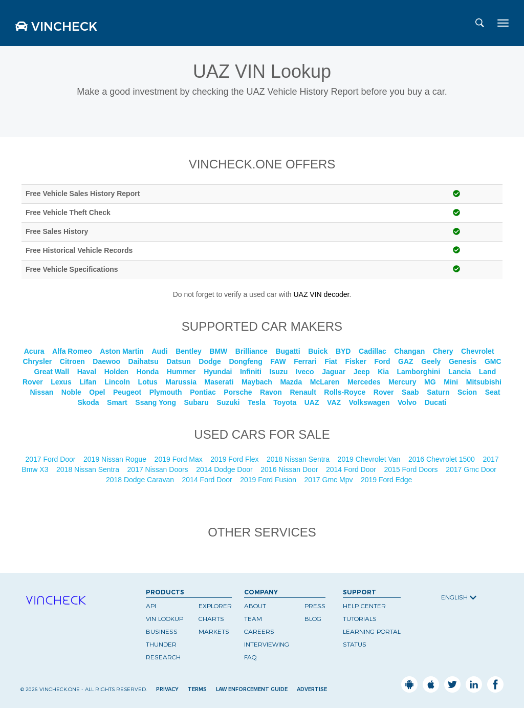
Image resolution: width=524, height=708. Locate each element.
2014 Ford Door (352, 469)
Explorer (215, 606)
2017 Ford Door (51, 459)
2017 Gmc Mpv (329, 480)
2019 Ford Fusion (269, 480)
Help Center (364, 606)
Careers (259, 631)
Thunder (161, 644)
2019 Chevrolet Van (370, 459)
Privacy (167, 689)
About (255, 606)
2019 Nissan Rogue (115, 459)
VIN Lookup (164, 619)
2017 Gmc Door (472, 469)
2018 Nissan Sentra (299, 459)
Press (314, 606)
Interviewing (266, 644)
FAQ (250, 657)
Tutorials (360, 619)
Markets (214, 631)
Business (162, 631)
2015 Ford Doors (412, 469)
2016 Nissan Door (290, 469)
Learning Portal (372, 631)
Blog (312, 619)
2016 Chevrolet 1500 (442, 459)
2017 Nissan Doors (158, 469)
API (151, 606)
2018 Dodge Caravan (141, 480)
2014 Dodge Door (225, 469)
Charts (211, 619)
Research (163, 657)
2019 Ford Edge (387, 480)
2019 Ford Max (180, 459)
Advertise (312, 689)
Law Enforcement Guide (252, 689)
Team (253, 619)
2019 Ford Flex (235, 459)
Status (354, 644)
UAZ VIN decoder (321, 294)
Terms (197, 689)
